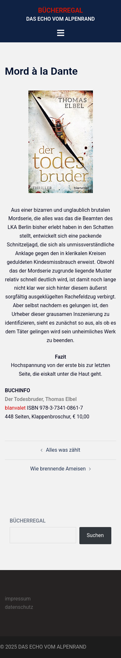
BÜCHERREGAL (60, 10)
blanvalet (15, 408)
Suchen (95, 535)
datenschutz (19, 607)
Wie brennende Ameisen (58, 469)
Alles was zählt (63, 450)
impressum (18, 599)
